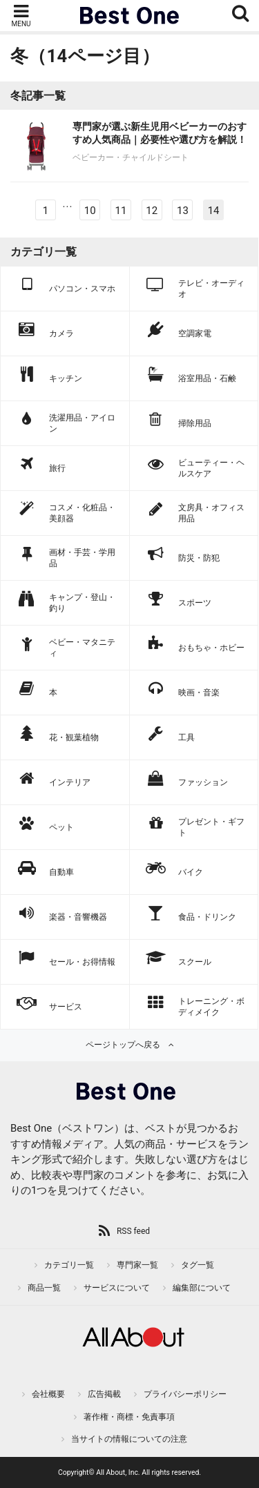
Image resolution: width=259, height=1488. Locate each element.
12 (151, 210)
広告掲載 (104, 1394)
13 (183, 210)
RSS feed (133, 1231)
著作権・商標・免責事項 (129, 1417)
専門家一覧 (137, 1265)
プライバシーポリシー (185, 1394)
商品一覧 (44, 1288)
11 (120, 210)
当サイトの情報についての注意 (129, 1439)
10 (90, 210)
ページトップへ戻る (123, 1045)
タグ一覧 (197, 1265)
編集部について (202, 1288)
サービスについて (117, 1288)
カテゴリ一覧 (69, 1265)
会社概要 (48, 1394)
